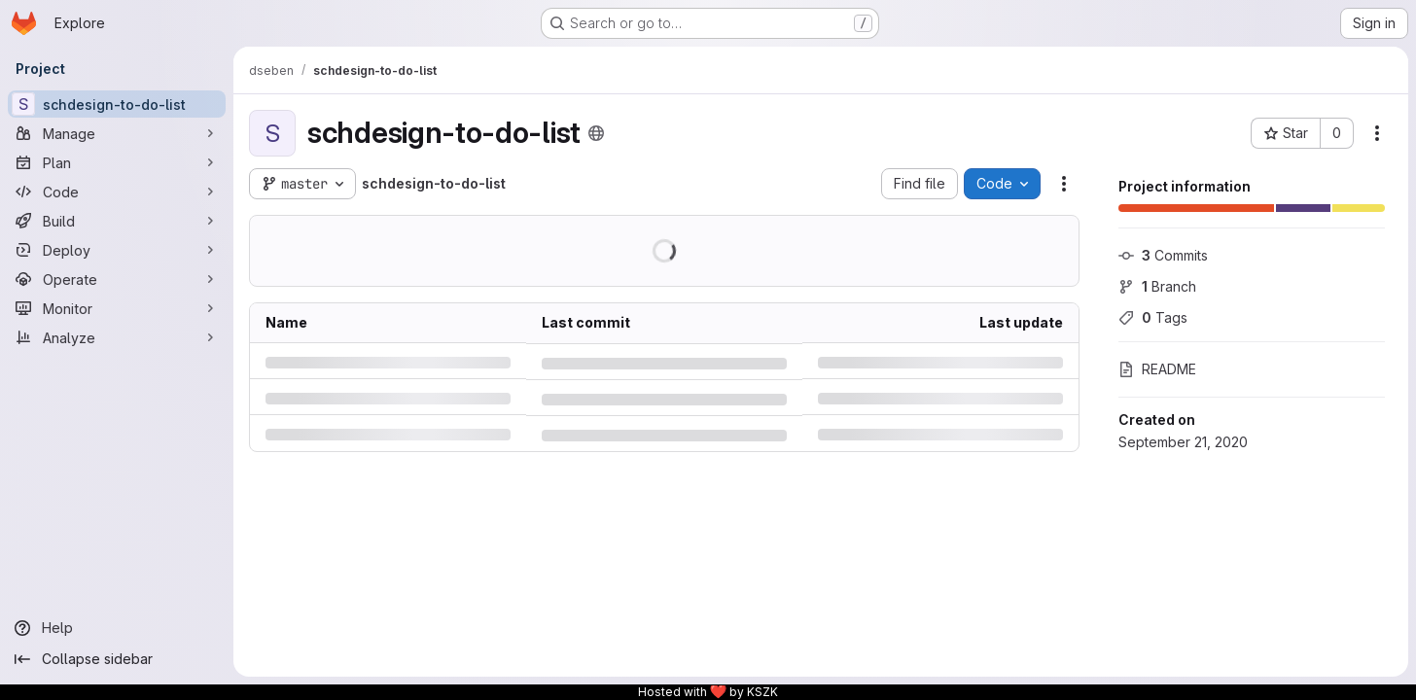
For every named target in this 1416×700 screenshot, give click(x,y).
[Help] (117, 628)
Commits (1163, 255)
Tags (1152, 317)
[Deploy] (117, 249)
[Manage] (117, 133)
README (1157, 369)
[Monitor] (117, 308)
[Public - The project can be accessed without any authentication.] (596, 133)
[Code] (117, 191)
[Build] (117, 220)
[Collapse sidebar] (117, 659)
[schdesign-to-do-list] (117, 104)
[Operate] (117, 279)
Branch (1157, 286)
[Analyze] (117, 337)
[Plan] (117, 162)
